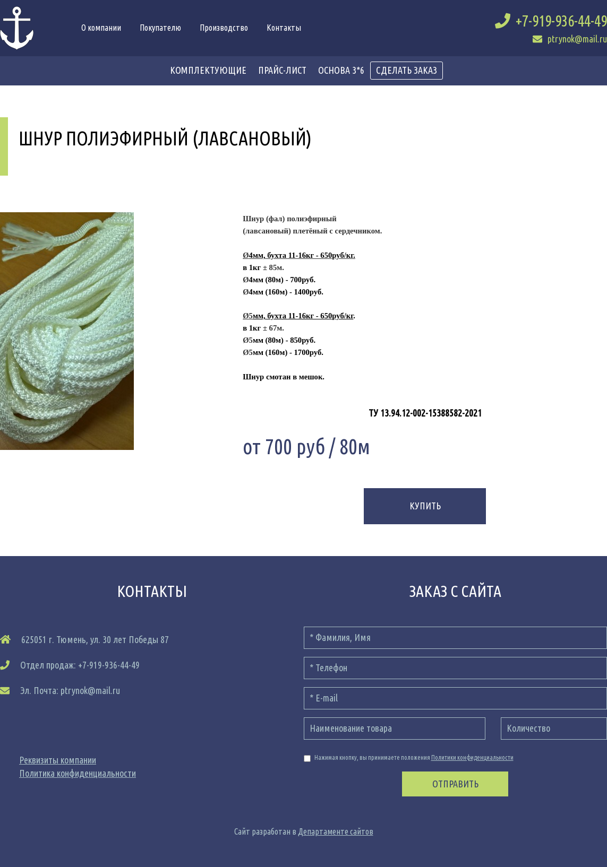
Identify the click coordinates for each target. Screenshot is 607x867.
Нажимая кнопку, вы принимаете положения (409, 758)
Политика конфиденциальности (77, 773)
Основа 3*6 (341, 70)
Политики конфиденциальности (472, 757)
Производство (224, 27)
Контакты (284, 27)
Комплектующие (208, 70)
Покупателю (160, 27)
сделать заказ (406, 70)
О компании (101, 27)
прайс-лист (282, 70)
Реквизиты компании (57, 760)
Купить (425, 505)
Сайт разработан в (303, 831)
